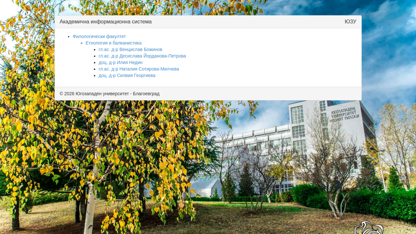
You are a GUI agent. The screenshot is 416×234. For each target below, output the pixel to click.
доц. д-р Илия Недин (121, 62)
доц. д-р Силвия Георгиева (127, 75)
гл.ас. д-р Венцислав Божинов (130, 49)
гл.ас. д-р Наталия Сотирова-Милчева (139, 69)
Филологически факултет (99, 36)
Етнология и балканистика (114, 43)
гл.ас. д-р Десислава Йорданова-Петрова (142, 55)
